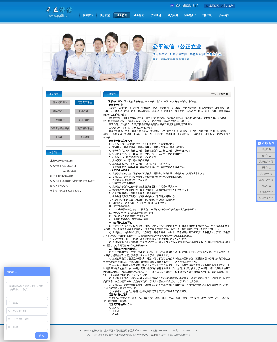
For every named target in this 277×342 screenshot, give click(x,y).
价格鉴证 (84, 137)
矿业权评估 (85, 119)
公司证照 (156, 15)
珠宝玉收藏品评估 (60, 128)
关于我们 (105, 15)
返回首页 (214, 5)
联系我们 (224, 15)
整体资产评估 (60, 102)
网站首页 (88, 15)
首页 (213, 94)
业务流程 (139, 15)
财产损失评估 (85, 128)
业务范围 (122, 15)
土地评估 (60, 137)
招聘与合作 (190, 15)
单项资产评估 (60, 111)
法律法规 (207, 15)
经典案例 (173, 15)
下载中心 (153, 335)
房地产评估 (85, 111)
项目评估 (60, 119)
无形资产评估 (85, 102)
